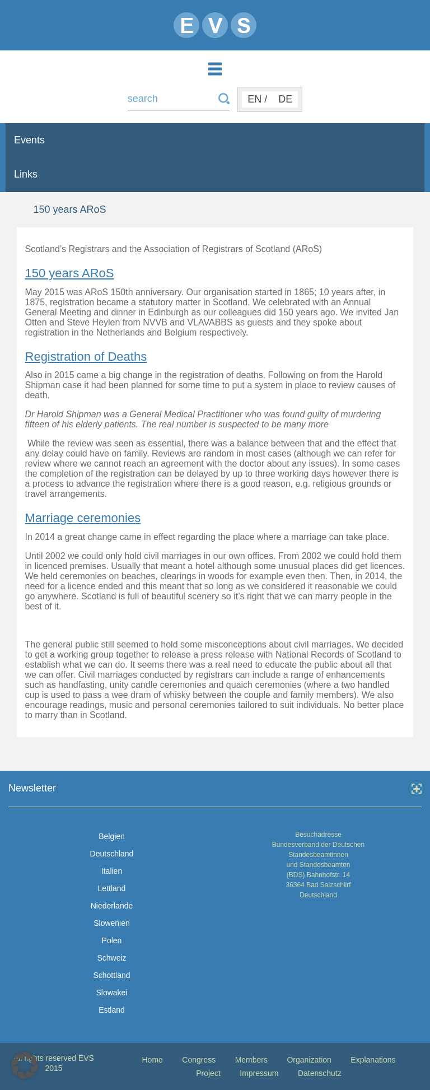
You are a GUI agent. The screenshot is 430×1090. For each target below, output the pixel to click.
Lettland (112, 888)
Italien (111, 871)
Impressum (259, 1073)
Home (152, 1059)
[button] (24, 1065)
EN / (257, 99)
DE (285, 99)
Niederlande (112, 905)
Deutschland (112, 853)
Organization (309, 1059)
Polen (112, 940)
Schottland (111, 975)
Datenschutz (320, 1073)
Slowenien (112, 923)
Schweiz (111, 957)
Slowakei (111, 992)
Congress (199, 1059)
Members (251, 1059)
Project (208, 1073)
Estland (112, 1009)
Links (26, 174)
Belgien (112, 836)
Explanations (372, 1059)
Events (29, 140)
